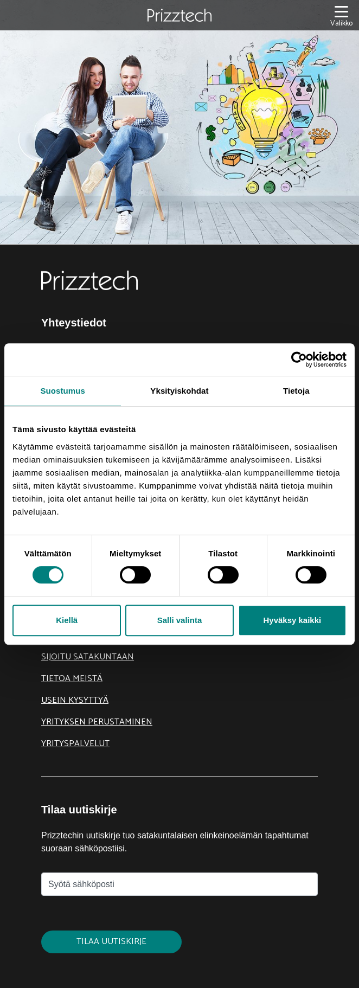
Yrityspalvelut (75, 743)
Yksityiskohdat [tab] (179, 390)
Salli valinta (179, 620)
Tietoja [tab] (296, 390)
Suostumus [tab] (62, 390)
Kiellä (67, 620)
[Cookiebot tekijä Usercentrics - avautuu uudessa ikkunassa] (299, 359)
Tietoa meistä (71, 678)
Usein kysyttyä (74, 700)
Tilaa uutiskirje (111, 941)
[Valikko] (341, 15)
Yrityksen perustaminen (96, 722)
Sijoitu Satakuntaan (87, 657)
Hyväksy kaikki (292, 620)
